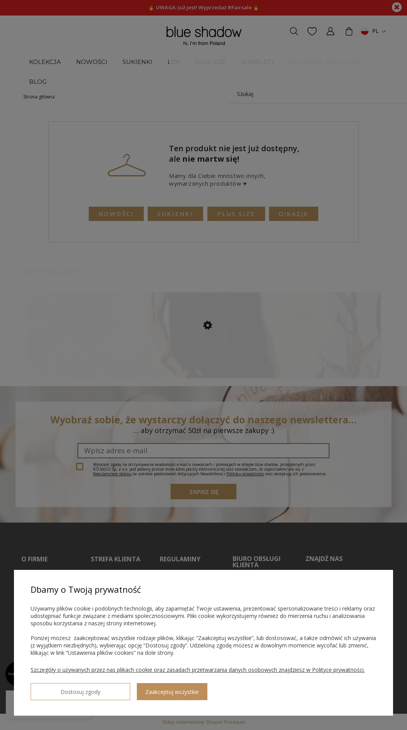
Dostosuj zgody (58, 688)
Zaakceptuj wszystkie (128, 688)
